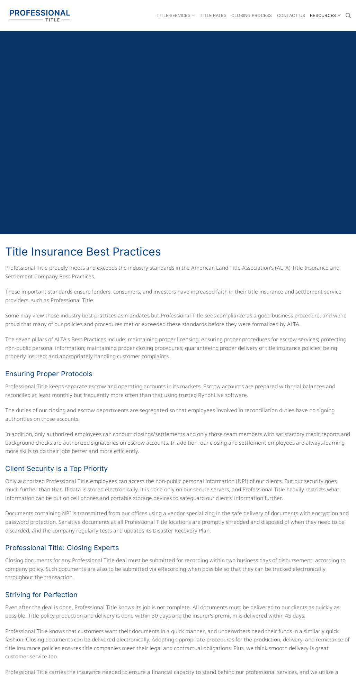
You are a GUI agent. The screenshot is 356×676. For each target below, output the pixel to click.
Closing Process (251, 15)
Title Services (176, 15)
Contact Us (291, 15)
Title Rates (213, 15)
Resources (325, 15)
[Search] (348, 15)
